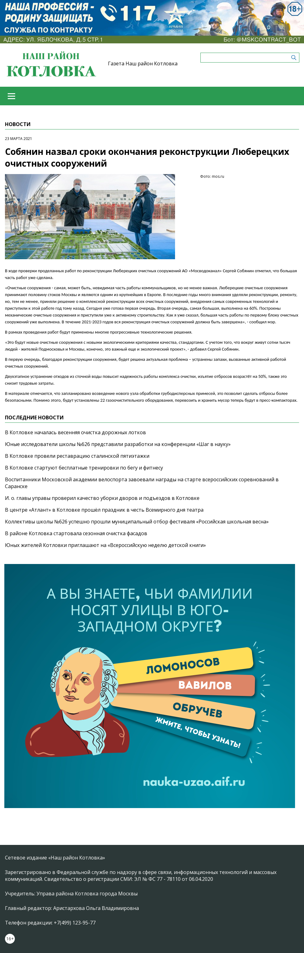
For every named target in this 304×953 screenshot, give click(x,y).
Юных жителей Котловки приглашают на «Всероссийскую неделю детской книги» (105, 545)
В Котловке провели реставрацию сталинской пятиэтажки (77, 455)
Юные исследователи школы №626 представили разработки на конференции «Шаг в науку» (118, 444)
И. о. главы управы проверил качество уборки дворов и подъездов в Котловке (102, 498)
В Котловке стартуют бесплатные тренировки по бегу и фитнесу (84, 467)
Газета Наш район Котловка (143, 63)
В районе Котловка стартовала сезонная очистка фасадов (76, 533)
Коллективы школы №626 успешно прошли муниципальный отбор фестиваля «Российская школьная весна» (137, 521)
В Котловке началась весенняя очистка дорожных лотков (75, 432)
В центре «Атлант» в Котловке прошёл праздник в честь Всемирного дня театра (104, 509)
